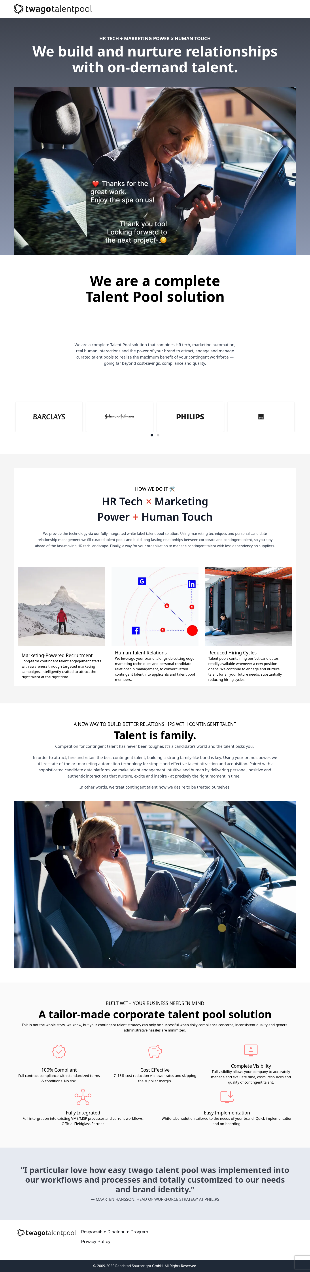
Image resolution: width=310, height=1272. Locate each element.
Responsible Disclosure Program (114, 1231)
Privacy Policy (95, 1241)
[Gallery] (155, 419)
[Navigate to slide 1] (152, 435)
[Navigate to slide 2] (158, 435)
